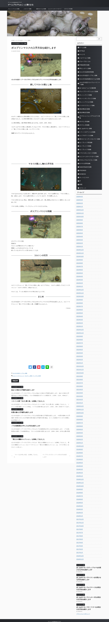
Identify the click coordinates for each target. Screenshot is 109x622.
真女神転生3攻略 (83, 107)
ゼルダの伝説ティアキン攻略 (20, 373)
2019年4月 (79, 462)
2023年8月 (79, 299)
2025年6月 (79, 225)
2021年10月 (79, 369)
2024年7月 (79, 262)
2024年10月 (79, 252)
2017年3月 (79, 542)
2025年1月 (79, 242)
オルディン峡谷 (28, 375)
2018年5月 (79, 498)
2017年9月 (79, 525)
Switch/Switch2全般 (84, 163)
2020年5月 (79, 425)
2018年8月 (79, 488)
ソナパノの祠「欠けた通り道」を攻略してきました (26, 400)
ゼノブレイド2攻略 (84, 142)
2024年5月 (79, 269)
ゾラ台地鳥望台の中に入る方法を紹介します (24, 425)
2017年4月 (79, 538)
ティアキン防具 (37, 375)
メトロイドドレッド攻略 (85, 103)
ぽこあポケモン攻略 (84, 124)
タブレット (82, 184)
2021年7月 (79, 379)
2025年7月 (79, 222)
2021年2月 (79, 395)
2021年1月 (79, 399)
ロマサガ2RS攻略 (83, 159)
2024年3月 (79, 275)
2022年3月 (79, 352)
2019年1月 (79, 472)
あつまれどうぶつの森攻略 (86, 86)
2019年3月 (79, 465)
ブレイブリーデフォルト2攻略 (86, 89)
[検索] (99, 39)
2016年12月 (79, 552)
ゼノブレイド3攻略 (84, 145)
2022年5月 (79, 345)
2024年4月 (79, 272)
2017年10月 (79, 522)
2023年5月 (79, 309)
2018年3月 (79, 505)
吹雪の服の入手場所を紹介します (20, 412)
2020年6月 (79, 422)
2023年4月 (79, 312)
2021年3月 (79, 392)
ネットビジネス (83, 173)
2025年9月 (79, 216)
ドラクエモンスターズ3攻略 (86, 149)
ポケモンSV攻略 (68, 8)
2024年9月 (79, 255)
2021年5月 (79, 385)
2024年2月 (79, 279)
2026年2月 (79, 199)
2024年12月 (79, 245)
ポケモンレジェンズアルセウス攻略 (88, 114)
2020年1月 (79, 438)
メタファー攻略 (27, 8)
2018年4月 (79, 502)
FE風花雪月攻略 (83, 65)
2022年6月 (79, 342)
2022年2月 (79, 355)
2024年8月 (79, 259)
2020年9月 (79, 412)
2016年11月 (79, 555)
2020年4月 (79, 428)
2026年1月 (79, 202)
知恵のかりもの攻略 (41, 8)
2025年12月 (79, 206)
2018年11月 (79, 478)
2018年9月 (79, 485)
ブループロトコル (83, 61)
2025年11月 (79, 209)
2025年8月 (79, 219)
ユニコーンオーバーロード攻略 (87, 152)
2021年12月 (79, 362)
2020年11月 (79, 405)
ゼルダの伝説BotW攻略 (85, 72)
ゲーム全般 (82, 47)
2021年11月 (79, 365)
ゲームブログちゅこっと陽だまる (20, 5)
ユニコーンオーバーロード (54, 8)
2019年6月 (79, 455)
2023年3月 (79, 315)
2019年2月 (79, 468)
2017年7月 (79, 528)
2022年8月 (79, 335)
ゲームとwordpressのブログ (54, 614)
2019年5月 (79, 458)
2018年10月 (79, 482)
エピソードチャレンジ (18, 375)
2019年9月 (79, 445)
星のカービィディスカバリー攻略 (87, 135)
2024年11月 (79, 249)
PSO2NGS (82, 166)
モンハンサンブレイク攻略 (86, 96)
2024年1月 (79, 282)
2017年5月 (79, 535)
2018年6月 (79, 495)
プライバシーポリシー (83, 606)
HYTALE (81, 51)
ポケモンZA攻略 (83, 121)
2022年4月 (79, 349)
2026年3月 (79, 196)
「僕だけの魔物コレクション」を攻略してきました (26, 439)
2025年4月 (79, 232)
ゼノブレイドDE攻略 (84, 138)
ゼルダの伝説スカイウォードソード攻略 (89, 82)
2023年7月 (79, 302)
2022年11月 (79, 329)
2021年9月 (79, 372)
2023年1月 (79, 322)
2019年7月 (79, 452)
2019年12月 (79, 442)
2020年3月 (79, 432)
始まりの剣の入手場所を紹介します (21, 389)
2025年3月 (79, 235)
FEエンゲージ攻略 (83, 68)
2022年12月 (79, 325)
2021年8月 (79, 375)
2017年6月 (79, 532)
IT (79, 177)
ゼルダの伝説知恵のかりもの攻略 (87, 79)
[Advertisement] (40, 148)
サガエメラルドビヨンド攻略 (86, 156)
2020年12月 (79, 402)
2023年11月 (79, 289)
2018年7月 (79, 492)
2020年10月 (79, 408)
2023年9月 (79, 295)
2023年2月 (79, 319)
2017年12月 (79, 515)
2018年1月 (79, 512)
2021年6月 (79, 382)
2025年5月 (79, 229)
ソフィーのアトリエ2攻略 (85, 128)
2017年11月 (79, 518)
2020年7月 (79, 418)
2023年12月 (79, 285)
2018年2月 (79, 508)
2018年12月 (79, 475)
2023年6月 (79, 305)
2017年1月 (79, 548)
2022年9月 (79, 332)
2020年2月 (79, 435)
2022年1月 (79, 359)
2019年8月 (79, 448)
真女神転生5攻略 (83, 110)
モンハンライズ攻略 (84, 93)
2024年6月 (79, 265)
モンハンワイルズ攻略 (13, 8)
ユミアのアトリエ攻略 (84, 131)
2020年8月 (79, 415)
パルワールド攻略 (83, 58)
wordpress (81, 170)
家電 (80, 180)
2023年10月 (79, 292)
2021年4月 (79, 389)
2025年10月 (79, 212)
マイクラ (81, 54)
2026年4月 (79, 192)
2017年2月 (79, 545)
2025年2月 (79, 239)
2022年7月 (79, 339)
